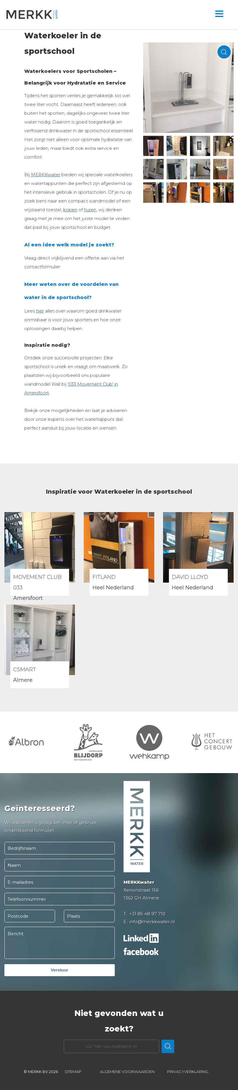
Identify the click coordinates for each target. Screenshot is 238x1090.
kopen (70, 209)
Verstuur (59, 970)
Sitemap (73, 1071)
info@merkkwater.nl (152, 921)
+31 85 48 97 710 (147, 913)
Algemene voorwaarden (127, 1071)
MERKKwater (45, 174)
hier (40, 311)
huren (90, 209)
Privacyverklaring (187, 1071)
